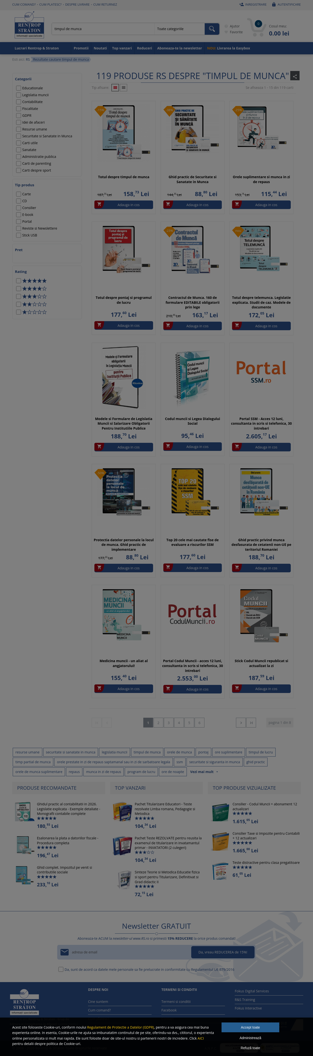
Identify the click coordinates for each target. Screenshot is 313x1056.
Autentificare (285, 4)
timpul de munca (147, 752)
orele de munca (179, 752)
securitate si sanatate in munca (71, 752)
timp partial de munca (33, 762)
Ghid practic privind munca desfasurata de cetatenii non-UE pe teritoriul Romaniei (261, 545)
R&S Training (245, 999)
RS (28, 59)
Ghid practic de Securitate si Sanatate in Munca (193, 179)
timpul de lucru (261, 752)
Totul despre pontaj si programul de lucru (124, 300)
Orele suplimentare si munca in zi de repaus (261, 179)
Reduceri (144, 48)
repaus (74, 771)
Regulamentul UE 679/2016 (212, 969)
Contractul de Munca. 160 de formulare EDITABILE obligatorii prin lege (193, 302)
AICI (201, 1038)
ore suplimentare (228, 752)
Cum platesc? (50, 4)
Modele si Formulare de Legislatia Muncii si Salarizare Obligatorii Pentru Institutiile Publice (123, 423)
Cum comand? (24, 4)
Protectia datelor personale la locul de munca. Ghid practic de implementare (124, 545)
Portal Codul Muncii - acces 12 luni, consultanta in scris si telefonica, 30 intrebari (192, 665)
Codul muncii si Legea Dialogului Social (192, 421)
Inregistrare (252, 4)
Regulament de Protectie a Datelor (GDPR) (120, 1027)
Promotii (81, 48)
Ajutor (231, 26)
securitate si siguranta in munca (214, 762)
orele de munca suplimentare (38, 771)
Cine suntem (98, 1001)
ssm (180, 762)
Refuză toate (250, 1048)
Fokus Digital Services (252, 991)
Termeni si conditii (176, 1001)
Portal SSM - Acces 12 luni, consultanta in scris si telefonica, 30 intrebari (261, 423)
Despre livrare (77, 4)
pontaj (203, 752)
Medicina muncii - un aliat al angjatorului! (124, 663)
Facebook (169, 1010)
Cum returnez (105, 4)
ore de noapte (173, 771)
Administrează (250, 1038)
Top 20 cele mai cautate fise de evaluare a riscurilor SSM (193, 542)
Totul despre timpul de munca (123, 177)
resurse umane (27, 752)
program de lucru (141, 771)
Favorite (233, 32)
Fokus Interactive (248, 1008)
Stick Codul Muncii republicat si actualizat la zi (261, 663)
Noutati (100, 48)
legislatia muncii (114, 752)
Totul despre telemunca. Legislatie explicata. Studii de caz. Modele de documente (261, 302)
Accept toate (250, 1027)
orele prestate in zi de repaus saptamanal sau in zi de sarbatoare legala (113, 762)
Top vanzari (122, 48)
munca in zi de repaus (103, 771)
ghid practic (255, 762)
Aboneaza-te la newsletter (179, 48)
